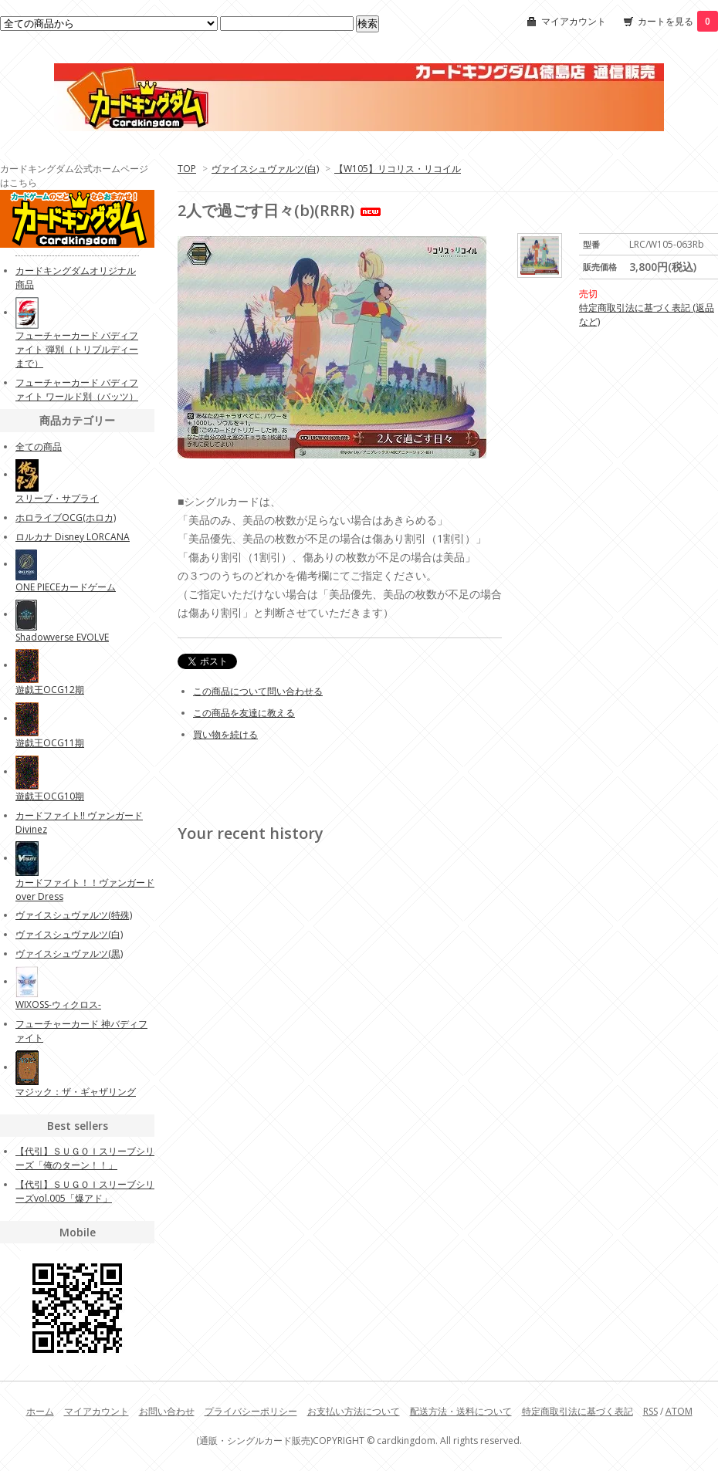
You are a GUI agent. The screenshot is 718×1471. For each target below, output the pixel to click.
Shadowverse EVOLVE (62, 637)
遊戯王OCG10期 (49, 796)
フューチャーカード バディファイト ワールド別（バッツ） (76, 389)
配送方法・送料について (461, 1411)
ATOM (679, 1411)
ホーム (40, 1411)
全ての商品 (38, 446)
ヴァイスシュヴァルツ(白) (265, 168)
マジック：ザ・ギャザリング (75, 1091)
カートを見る (678, 21)
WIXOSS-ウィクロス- (58, 1004)
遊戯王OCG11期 (49, 742)
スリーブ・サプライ (57, 498)
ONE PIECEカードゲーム (65, 586)
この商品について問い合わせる (258, 691)
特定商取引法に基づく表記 (577, 1411)
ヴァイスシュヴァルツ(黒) (69, 953)
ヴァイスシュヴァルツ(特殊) (73, 914)
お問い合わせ (167, 1411)
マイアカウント (573, 21)
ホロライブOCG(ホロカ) (65, 517)
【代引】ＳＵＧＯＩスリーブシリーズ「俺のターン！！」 (84, 1158)
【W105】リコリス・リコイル (397, 168)
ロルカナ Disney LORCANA (72, 536)
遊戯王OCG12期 (49, 689)
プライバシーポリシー (251, 1411)
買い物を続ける (225, 734)
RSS (650, 1411)
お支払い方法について (353, 1411)
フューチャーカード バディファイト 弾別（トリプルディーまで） (76, 349)
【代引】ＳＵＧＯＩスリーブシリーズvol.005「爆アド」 (84, 1191)
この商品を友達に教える (244, 712)
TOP (187, 168)
